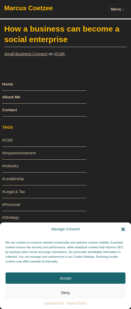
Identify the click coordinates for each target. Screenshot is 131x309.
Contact (9, 110)
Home (7, 84)
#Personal (11, 204)
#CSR (59, 54)
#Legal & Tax (13, 191)
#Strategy (10, 217)
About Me (11, 97)
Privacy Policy (76, 303)
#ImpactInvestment (19, 153)
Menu (117, 9)
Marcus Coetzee (28, 8)
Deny (65, 293)
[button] (123, 229)
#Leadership (13, 178)
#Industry (10, 166)
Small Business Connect (25, 54)
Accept (65, 278)
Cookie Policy (54, 303)
